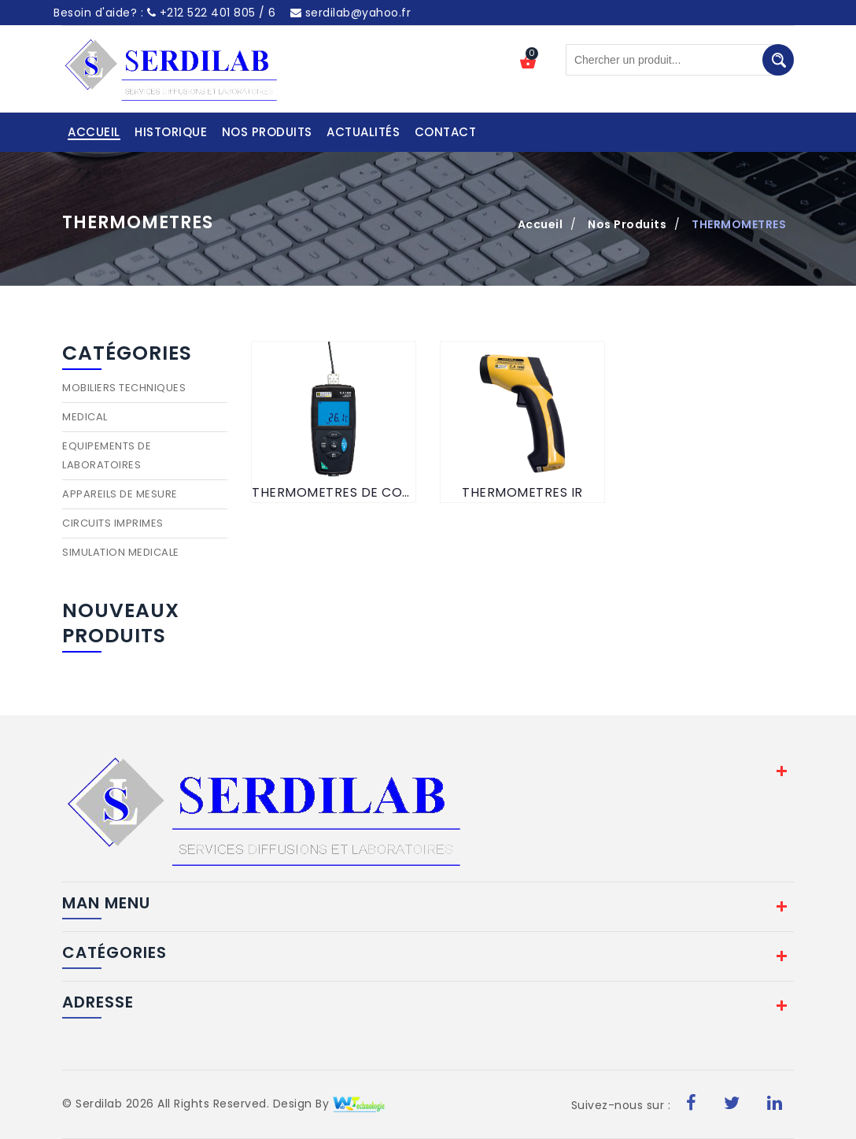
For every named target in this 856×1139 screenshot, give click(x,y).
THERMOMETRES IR (522, 492)
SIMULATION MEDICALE (120, 552)
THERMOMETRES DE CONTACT (333, 492)
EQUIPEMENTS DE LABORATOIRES (106, 455)
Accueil (540, 224)
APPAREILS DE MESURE (120, 493)
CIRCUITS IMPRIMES (113, 523)
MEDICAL (85, 416)
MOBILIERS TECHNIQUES (124, 387)
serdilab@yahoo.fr (350, 12)
